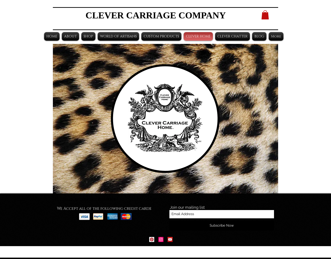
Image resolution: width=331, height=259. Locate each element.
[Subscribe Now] (221, 226)
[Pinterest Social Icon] (151, 239)
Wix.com (194, 252)
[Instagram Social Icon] (160, 239)
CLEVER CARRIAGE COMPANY (156, 15)
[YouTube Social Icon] (170, 239)
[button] (265, 14)
